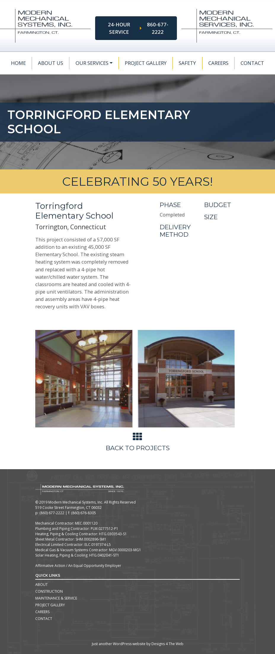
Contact (252, 63)
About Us (50, 63)
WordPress (122, 643)
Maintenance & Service (56, 598)
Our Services (92, 63)
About (41, 584)
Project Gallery (146, 63)
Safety (187, 63)
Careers (218, 63)
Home (18, 63)
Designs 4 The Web (167, 643)
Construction (49, 591)
